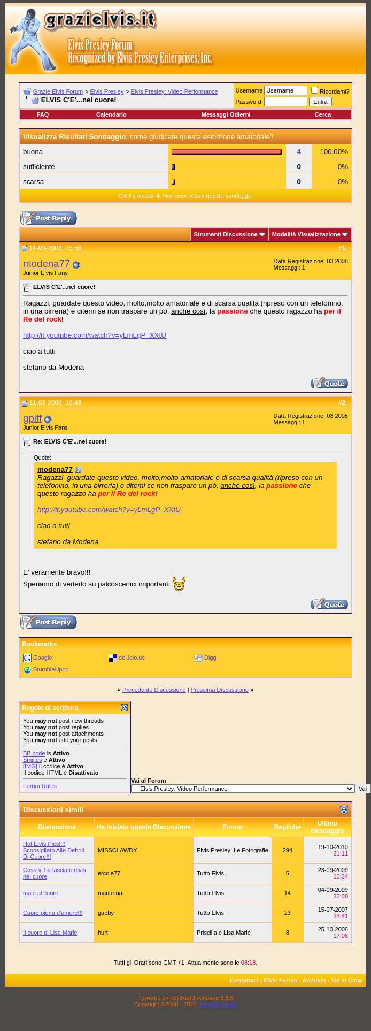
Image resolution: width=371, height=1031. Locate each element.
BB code (34, 753)
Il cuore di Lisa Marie (50, 932)
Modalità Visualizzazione (306, 234)
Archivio (314, 980)
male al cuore (40, 893)
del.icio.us (132, 657)
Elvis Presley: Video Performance (174, 91)
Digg (210, 657)
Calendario (111, 114)
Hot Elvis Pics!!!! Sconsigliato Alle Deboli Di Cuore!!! (53, 850)
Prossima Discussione (220, 689)
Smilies (32, 760)
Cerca (323, 114)
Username (249, 90)
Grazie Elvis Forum (58, 91)
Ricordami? (330, 91)
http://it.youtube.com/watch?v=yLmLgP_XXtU (94, 335)
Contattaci (244, 980)
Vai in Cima (346, 980)
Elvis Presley (106, 91)
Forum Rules (40, 786)
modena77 (46, 263)
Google (42, 657)
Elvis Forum (280, 980)
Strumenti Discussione (226, 234)
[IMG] (30, 766)
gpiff (32, 418)
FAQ (43, 114)
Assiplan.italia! (218, 1004)
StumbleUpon (51, 669)
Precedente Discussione (154, 689)
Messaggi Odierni (226, 114)
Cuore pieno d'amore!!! (53, 913)
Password (248, 101)
